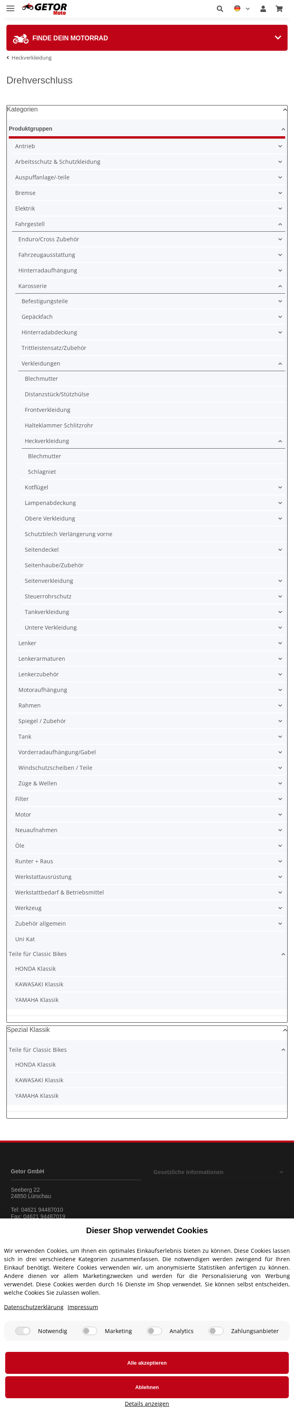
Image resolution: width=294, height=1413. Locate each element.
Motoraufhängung (42, 690)
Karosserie (32, 286)
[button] (220, 9)
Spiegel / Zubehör (42, 721)
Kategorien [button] (22, 109)
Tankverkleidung (47, 612)
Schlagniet (42, 471)
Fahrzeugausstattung (46, 254)
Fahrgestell (30, 224)
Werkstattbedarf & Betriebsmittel (59, 892)
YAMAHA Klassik (36, 1000)
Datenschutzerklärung (34, 1341)
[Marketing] (89, 1365)
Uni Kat (25, 939)
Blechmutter (41, 378)
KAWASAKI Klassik (39, 984)
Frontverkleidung (47, 409)
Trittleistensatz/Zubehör (54, 348)
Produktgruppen (31, 129)
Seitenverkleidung (49, 580)
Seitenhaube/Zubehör (54, 565)
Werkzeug (28, 908)
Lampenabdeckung (50, 503)
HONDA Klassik (35, 968)
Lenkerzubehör (38, 674)
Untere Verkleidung (51, 627)
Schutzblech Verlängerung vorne (68, 534)
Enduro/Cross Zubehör (48, 239)
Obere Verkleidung (50, 518)
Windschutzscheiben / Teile (55, 767)
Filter (22, 799)
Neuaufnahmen (36, 830)
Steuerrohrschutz (48, 596)
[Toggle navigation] (10, 5)
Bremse (25, 193)
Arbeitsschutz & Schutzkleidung (57, 161)
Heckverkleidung (47, 441)
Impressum (83, 1341)
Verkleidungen (41, 363)
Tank (24, 736)
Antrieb (25, 146)
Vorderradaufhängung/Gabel (57, 752)
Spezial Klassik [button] (28, 1029)
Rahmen (29, 705)
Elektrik (25, 208)
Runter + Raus (34, 861)
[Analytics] (154, 1365)
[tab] (147, 38)
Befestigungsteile (45, 301)
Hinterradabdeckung (49, 332)
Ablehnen (165, 1396)
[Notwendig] (22, 1365)
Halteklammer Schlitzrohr (59, 425)
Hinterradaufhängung (47, 270)
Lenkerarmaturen (41, 658)
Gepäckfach (37, 316)
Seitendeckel (42, 549)
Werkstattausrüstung (43, 876)
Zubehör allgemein (40, 923)
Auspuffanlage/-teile (42, 177)
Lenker (27, 643)
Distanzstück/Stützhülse (57, 394)
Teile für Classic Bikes (38, 954)
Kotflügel (36, 487)
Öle (19, 845)
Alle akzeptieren (58, 1396)
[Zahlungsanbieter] (216, 1365)
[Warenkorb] (279, 9)
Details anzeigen (254, 1403)
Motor (23, 814)
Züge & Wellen (37, 783)
